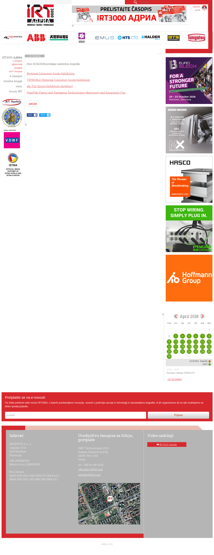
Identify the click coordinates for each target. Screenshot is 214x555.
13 (195, 341)
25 (182, 351)
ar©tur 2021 (107, 544)
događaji (37, 55)
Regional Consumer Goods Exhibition (51, 73)
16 (169, 346)
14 (202, 341)
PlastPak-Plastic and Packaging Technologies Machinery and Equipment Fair (76, 92)
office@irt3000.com (90, 469)
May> (202, 316)
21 (202, 346)
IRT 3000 (41, 17)
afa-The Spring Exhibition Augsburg (50, 86)
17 (175, 346)
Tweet (42, 115)
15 (209, 341)
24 (175, 351)
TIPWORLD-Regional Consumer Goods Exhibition (58, 80)
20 (195, 346)
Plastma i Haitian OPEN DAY (181, 372)
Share (30, 115)
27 (195, 351)
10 (175, 341)
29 (209, 351)
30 (169, 356)
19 (189, 346)
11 (182, 341)
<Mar (176, 316)
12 (189, 341)
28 (202, 351)
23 (169, 351)
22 (209, 346)
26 (189, 351)
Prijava (178, 415)
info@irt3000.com (89, 474)
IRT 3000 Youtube (168, 444)
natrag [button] (33, 103)
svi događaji (174, 379)
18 (182, 346)
